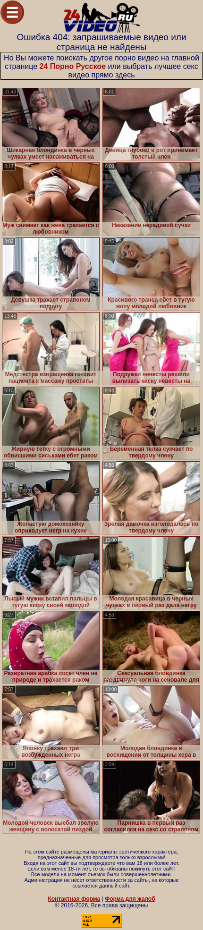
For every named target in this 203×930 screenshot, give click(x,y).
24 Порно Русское (72, 66)
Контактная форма (74, 899)
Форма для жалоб (130, 899)
